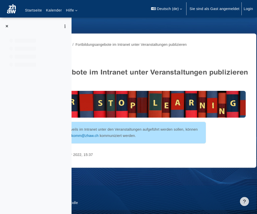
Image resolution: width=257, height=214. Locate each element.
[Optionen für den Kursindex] (65, 26)
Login (248, 9)
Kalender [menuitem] (54, 10)
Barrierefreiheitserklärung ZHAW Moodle (115, 203)
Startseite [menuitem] (33, 10)
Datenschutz (92, 192)
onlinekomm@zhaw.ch (125, 149)
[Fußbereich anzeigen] (244, 201)
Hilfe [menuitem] (70, 10)
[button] (166, 9)
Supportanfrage (122, 192)
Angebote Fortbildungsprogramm (109, 44)
